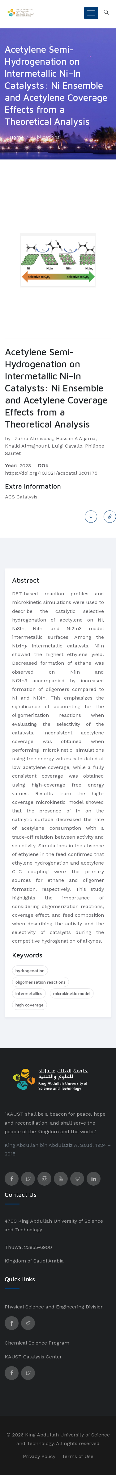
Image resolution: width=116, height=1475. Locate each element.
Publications (45, 137)
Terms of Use (77, 1456)
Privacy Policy (39, 1456)
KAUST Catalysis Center (33, 1357)
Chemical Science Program (37, 1343)
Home (17, 137)
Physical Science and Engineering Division (54, 1307)
